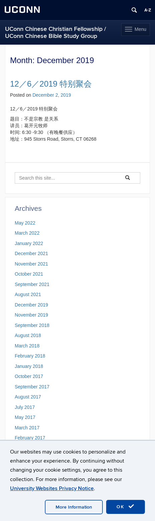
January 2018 (29, 366)
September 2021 (32, 284)
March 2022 (27, 233)
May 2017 (25, 417)
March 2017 (27, 427)
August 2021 (28, 294)
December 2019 (31, 304)
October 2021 (29, 274)
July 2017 (25, 407)
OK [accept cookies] (126, 507)
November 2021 (31, 264)
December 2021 (31, 253)
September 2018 (32, 325)
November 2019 (31, 315)
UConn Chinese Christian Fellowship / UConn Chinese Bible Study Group (55, 33)
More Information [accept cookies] (74, 507)
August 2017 (28, 396)
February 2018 (30, 356)
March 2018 (27, 345)
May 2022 (25, 223)
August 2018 (28, 335)
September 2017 (32, 386)
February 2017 (30, 437)
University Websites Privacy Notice (52, 488)
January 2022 (29, 243)
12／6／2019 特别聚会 (51, 83)
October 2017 (29, 376)
